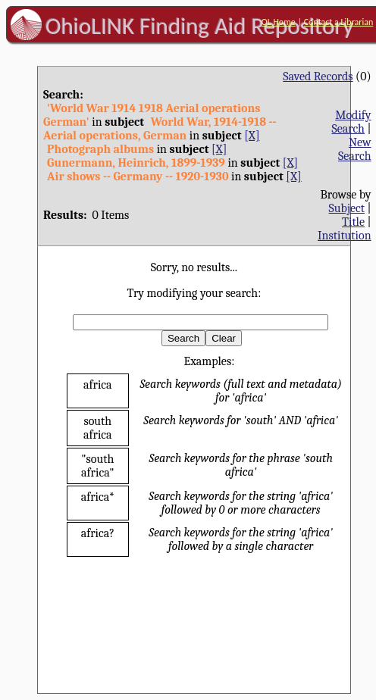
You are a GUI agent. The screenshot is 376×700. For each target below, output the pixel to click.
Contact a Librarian (339, 22)
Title (353, 222)
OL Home (279, 22)
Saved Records (317, 76)
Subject (347, 208)
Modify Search (351, 122)
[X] (251, 135)
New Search (354, 149)
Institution (344, 235)
